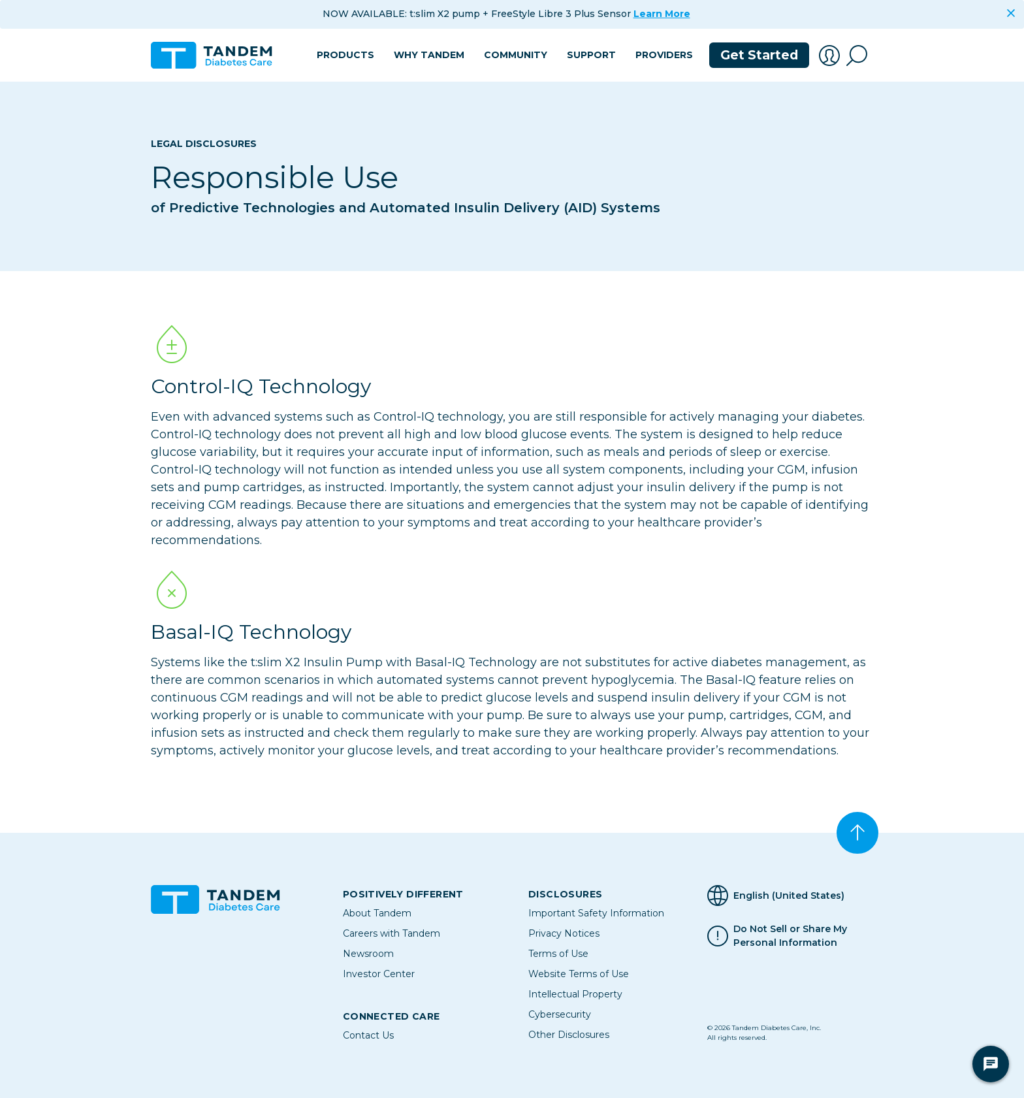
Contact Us (368, 1035)
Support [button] (591, 55)
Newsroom (368, 954)
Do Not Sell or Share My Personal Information (790, 936)
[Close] (1011, 13)
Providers (664, 55)
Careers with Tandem (391, 933)
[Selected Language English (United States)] (790, 895)
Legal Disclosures (204, 144)
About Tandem (377, 913)
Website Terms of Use (578, 974)
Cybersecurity (559, 1014)
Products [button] (345, 55)
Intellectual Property (575, 994)
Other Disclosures (568, 1035)
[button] (829, 55)
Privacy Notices (564, 933)
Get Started (759, 55)
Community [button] (515, 55)
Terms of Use (558, 954)
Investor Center (379, 974)
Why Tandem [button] (429, 55)
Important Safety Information (596, 913)
